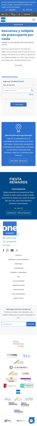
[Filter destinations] (32, 90)
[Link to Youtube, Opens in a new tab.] (12, 250)
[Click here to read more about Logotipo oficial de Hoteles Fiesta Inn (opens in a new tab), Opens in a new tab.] (10, 386)
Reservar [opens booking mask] (18, 24)
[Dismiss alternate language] (27, 9)
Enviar (31, 324)
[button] (31, 420)
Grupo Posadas (18, 289)
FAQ (18, 276)
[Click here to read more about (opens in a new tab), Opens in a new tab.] (13, 405)
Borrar (31, 94)
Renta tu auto (18, 298)
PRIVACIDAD (18, 264)
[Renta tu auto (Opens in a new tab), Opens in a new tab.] (19, 14)
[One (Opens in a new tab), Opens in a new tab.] (13, 14)
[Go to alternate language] (10, 9)
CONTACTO (18, 255)
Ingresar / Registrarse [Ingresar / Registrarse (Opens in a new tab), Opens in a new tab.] (18, 213)
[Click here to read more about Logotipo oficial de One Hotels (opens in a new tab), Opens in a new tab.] (18, 392)
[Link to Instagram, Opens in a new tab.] (7, 250)
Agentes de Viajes (18, 285)
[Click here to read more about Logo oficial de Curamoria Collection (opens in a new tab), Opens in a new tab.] (18, 367)
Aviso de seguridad (18, 294)
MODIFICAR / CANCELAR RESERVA (18, 259)
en (6, 14)
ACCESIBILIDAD (18, 268)
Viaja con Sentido (19, 281)
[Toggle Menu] (33, 19)
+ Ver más (18, 104)
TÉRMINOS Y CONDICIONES (18, 272)
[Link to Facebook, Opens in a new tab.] (3, 250)
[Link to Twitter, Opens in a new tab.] (17, 250)
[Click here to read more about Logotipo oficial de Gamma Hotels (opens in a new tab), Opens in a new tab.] (26, 386)
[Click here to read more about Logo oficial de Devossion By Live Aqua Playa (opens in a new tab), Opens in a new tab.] (12, 356)
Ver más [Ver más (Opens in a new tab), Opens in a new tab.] (18, 208)
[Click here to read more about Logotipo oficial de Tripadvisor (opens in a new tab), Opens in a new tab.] (21, 420)
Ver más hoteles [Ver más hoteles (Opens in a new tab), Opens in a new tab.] (18, 161)
